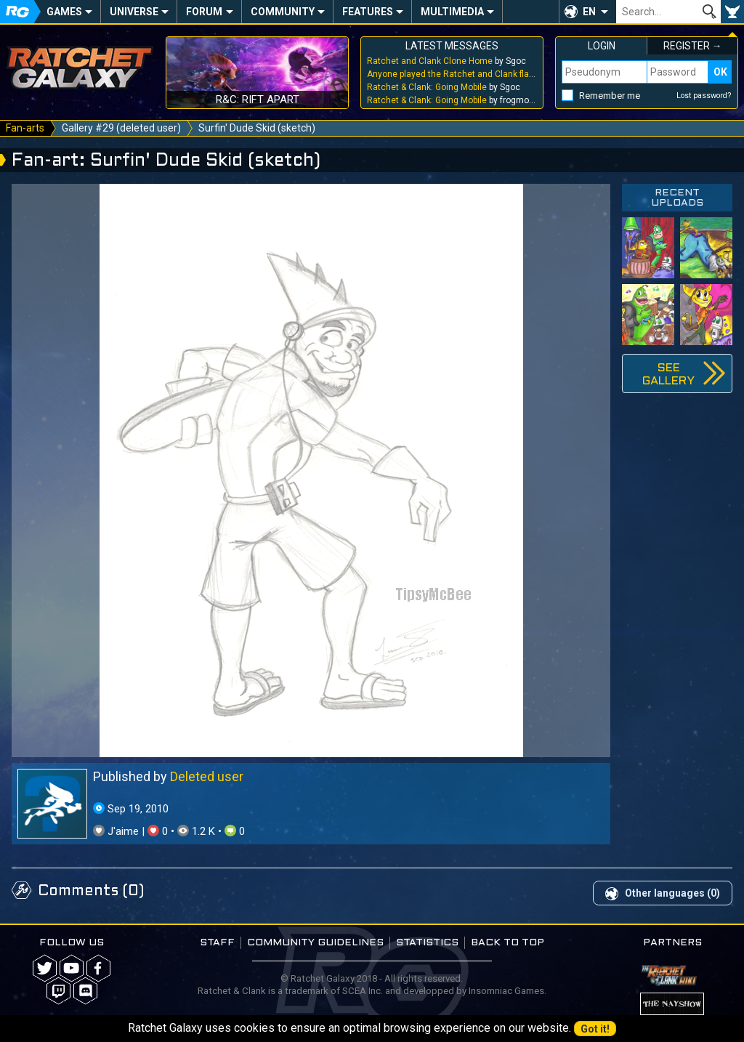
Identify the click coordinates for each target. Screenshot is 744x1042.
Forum (204, 11)
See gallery (668, 375)
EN (589, 11)
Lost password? (704, 95)
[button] (587, 11)
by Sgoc (446, 61)
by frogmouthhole (452, 100)
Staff (217, 943)
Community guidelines (315, 943)
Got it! (595, 1029)
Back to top (507, 943)
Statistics (427, 943)
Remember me (609, 95)
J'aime (117, 831)
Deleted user (206, 776)
